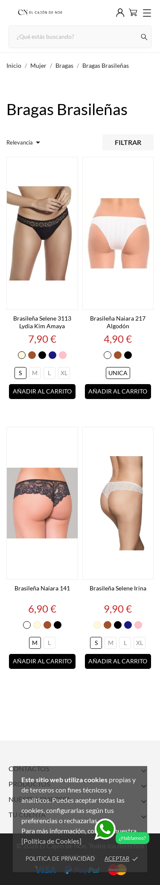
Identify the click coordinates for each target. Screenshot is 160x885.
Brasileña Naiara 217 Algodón (117, 322)
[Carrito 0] (133, 12)
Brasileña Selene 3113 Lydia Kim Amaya (42, 322)
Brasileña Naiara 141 (42, 588)
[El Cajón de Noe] (40, 13)
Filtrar (128, 142)
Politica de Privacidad (60, 858)
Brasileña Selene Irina (118, 588)
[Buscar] (144, 37)
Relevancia (24, 142)
